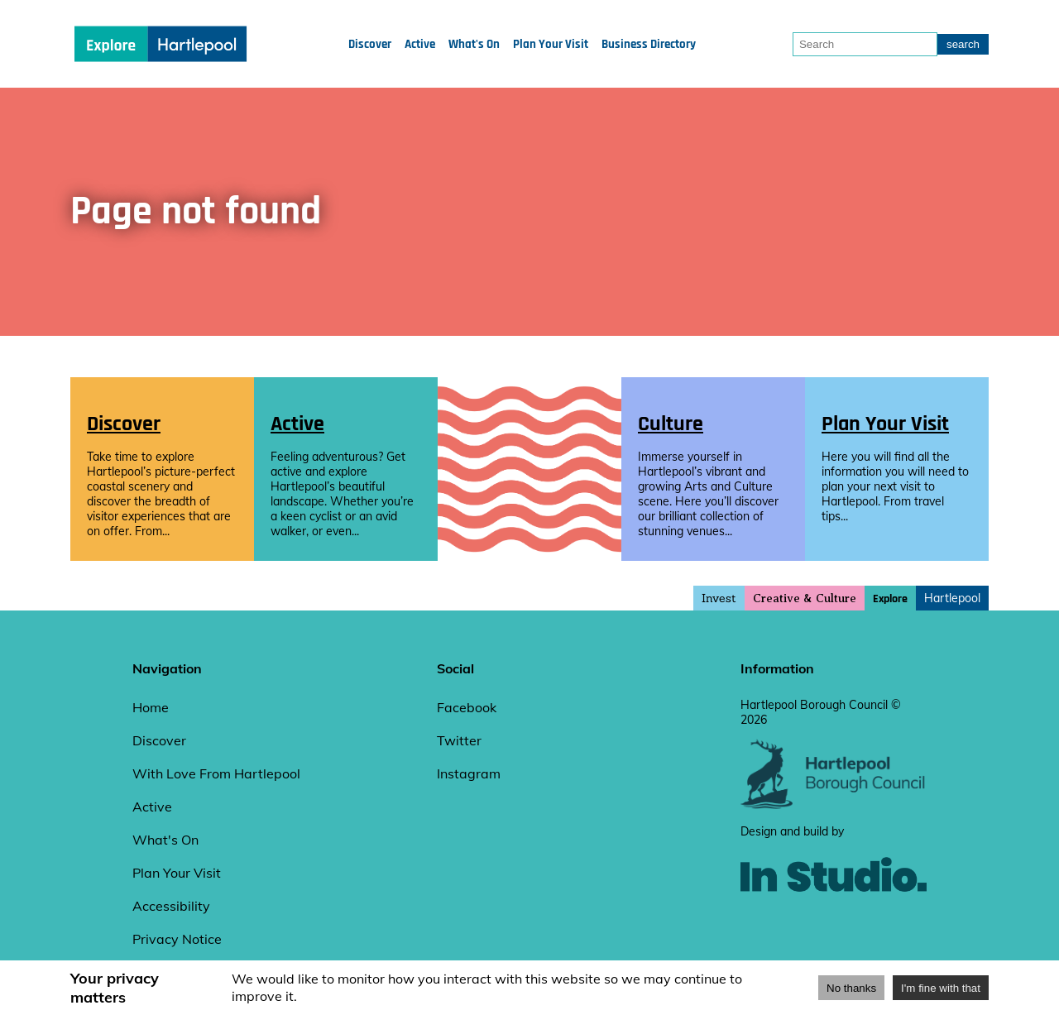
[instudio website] (833, 919)
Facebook (466, 707)
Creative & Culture (804, 598)
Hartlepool (952, 598)
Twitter (459, 740)
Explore (890, 598)
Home (150, 707)
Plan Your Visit (550, 44)
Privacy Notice (177, 939)
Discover (369, 44)
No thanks (851, 988)
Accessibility (171, 906)
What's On (474, 44)
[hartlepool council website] (833, 804)
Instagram (469, 773)
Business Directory (648, 44)
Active (420, 44)
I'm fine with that (940, 988)
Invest (719, 598)
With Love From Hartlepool (216, 773)
